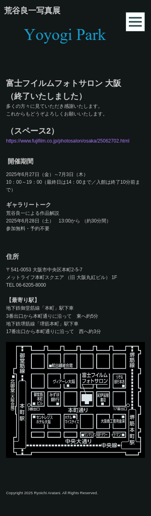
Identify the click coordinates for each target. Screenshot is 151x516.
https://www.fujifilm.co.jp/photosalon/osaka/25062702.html (67, 141)
